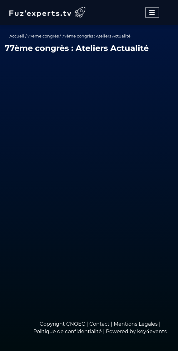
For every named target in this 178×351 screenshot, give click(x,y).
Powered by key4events (136, 331)
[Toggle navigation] (152, 13)
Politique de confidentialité (67, 331)
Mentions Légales (136, 324)
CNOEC (75, 324)
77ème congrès (43, 35)
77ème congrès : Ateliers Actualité (96, 35)
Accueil (16, 35)
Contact (100, 324)
